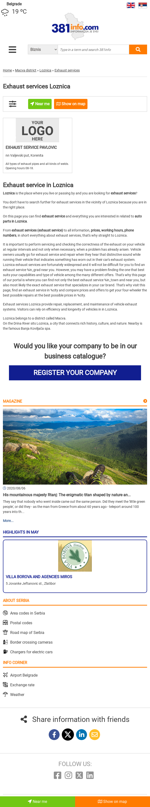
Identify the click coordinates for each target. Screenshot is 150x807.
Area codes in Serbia (27, 613)
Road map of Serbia (27, 632)
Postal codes (21, 623)
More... (8, 521)
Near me (37, 801)
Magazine (12, 401)
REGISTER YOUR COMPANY (75, 373)
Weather (17, 694)
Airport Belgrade (24, 675)
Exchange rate (22, 685)
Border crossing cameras (31, 642)
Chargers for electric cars (31, 652)
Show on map (112, 801)
